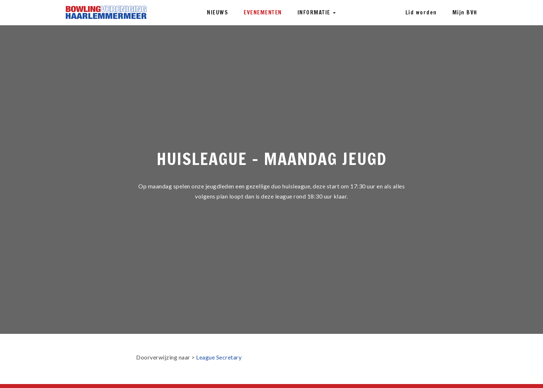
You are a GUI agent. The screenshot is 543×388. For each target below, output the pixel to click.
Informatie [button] (316, 12)
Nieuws (217, 12)
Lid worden (421, 12)
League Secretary (219, 357)
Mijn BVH (464, 12)
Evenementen (263, 12)
